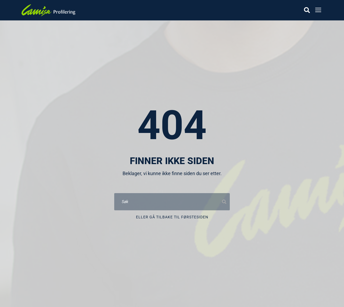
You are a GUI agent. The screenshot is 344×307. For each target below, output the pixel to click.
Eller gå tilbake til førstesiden (172, 217)
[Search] (224, 201)
